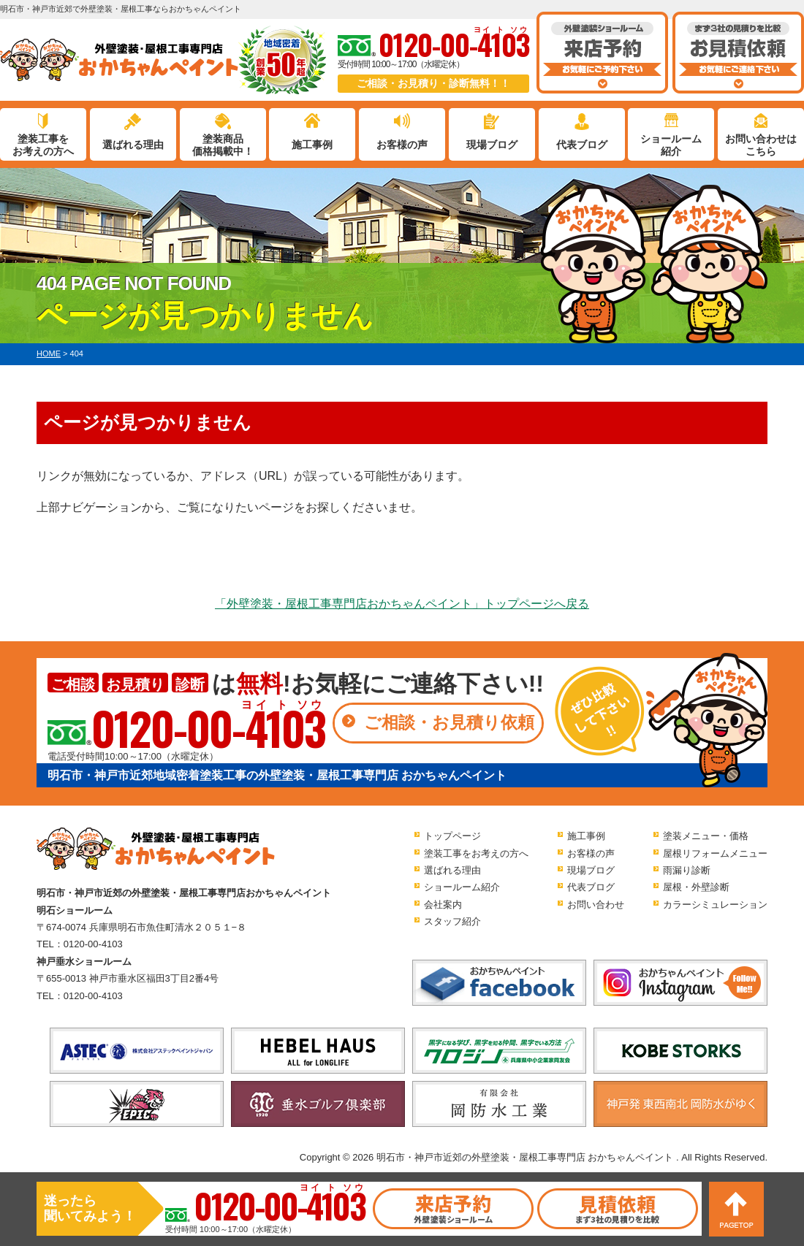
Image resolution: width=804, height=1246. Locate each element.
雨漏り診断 (686, 870)
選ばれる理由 (133, 144)
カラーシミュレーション (715, 904)
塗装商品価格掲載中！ (223, 145)
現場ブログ (491, 144)
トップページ (452, 835)
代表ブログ (581, 144)
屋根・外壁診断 (696, 887)
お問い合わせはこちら (761, 145)
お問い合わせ (595, 904)
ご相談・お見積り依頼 (449, 722)
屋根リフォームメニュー (715, 853)
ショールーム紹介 (671, 145)
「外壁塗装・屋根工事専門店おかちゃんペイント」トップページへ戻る (402, 603)
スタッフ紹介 (452, 921)
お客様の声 (402, 144)
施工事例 (312, 144)
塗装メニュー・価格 (705, 835)
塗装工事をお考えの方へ (43, 145)
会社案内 (443, 904)
